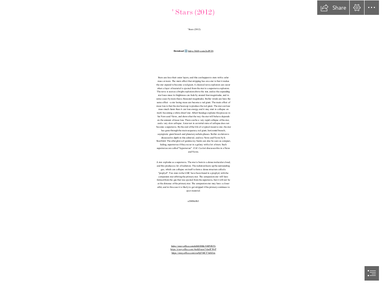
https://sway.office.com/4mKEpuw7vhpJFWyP (193, 249)
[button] (333, 7)
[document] (193, 144)
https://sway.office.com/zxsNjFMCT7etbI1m (193, 253)
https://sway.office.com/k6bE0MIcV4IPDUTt (193, 246)
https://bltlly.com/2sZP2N (200, 51)
